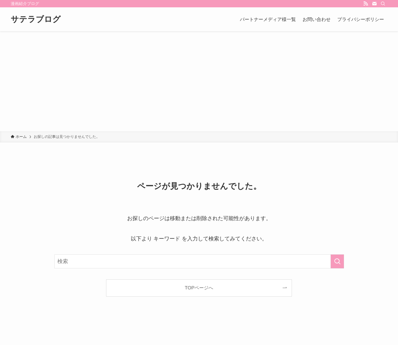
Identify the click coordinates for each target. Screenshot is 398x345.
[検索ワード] (199, 261)
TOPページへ (199, 287)
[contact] (374, 3)
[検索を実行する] (337, 261)
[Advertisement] (199, 81)
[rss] (365, 3)
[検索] (383, 3)
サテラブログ (36, 19)
